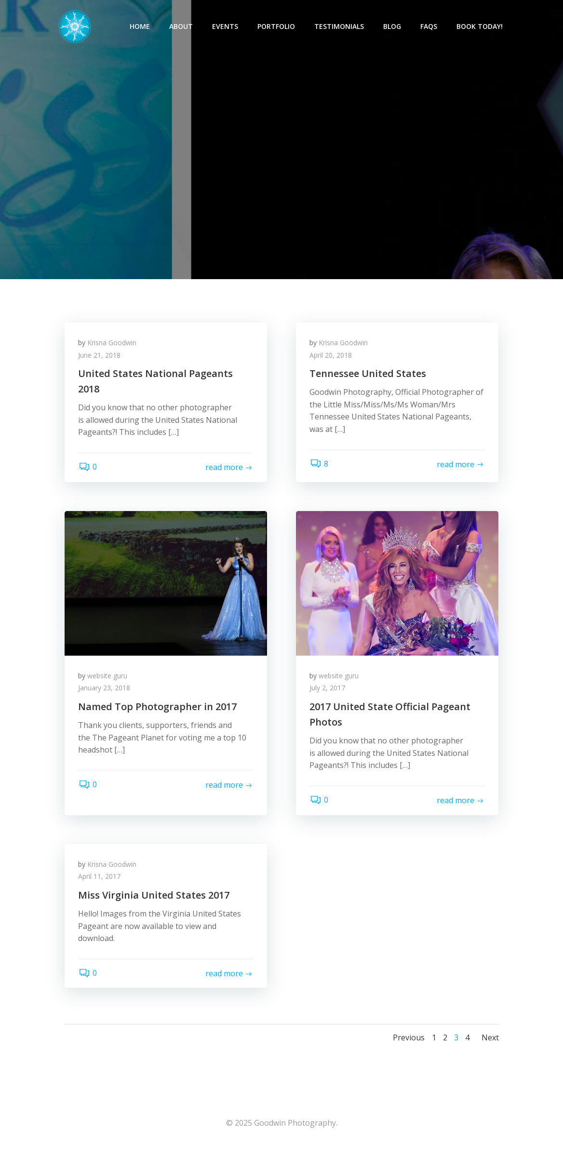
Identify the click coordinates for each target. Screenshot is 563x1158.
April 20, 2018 (331, 359)
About (181, 26)
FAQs (429, 26)
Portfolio (276, 26)
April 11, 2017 (100, 882)
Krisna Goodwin (112, 346)
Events (226, 26)
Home (140, 26)
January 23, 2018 (105, 693)
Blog (393, 26)
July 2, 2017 (328, 693)
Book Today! (480, 26)
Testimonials (339, 26)
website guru (108, 680)
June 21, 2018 (100, 359)
